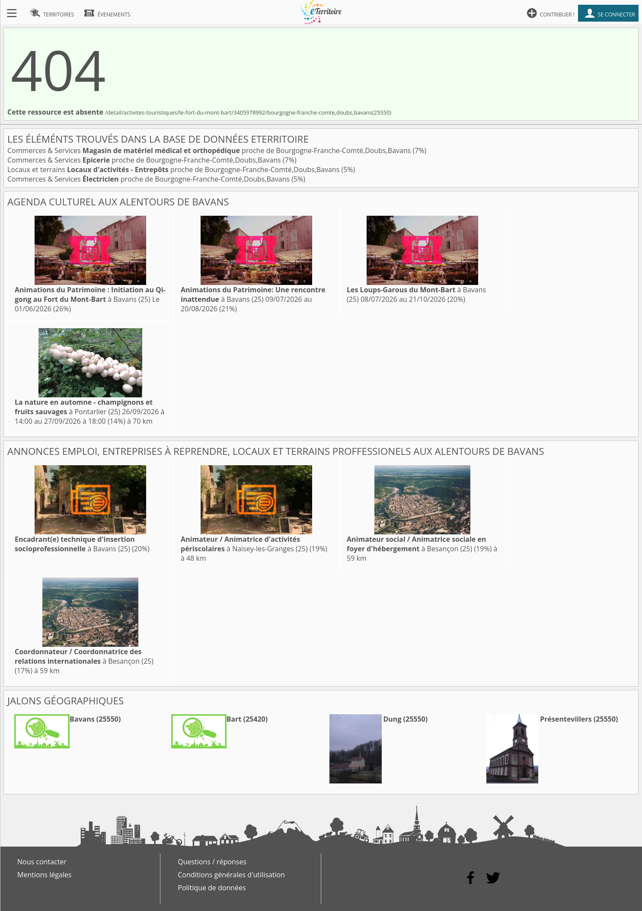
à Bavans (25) (90, 294)
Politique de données (212, 887)
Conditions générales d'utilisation (231, 874)
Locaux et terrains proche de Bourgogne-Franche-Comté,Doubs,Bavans (174, 169)
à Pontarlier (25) (84, 406)
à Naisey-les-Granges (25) (244, 543)
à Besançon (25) (416, 543)
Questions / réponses (212, 861)
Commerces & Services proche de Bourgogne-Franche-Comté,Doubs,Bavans (210, 150)
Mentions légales (44, 874)
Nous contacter (42, 861)
